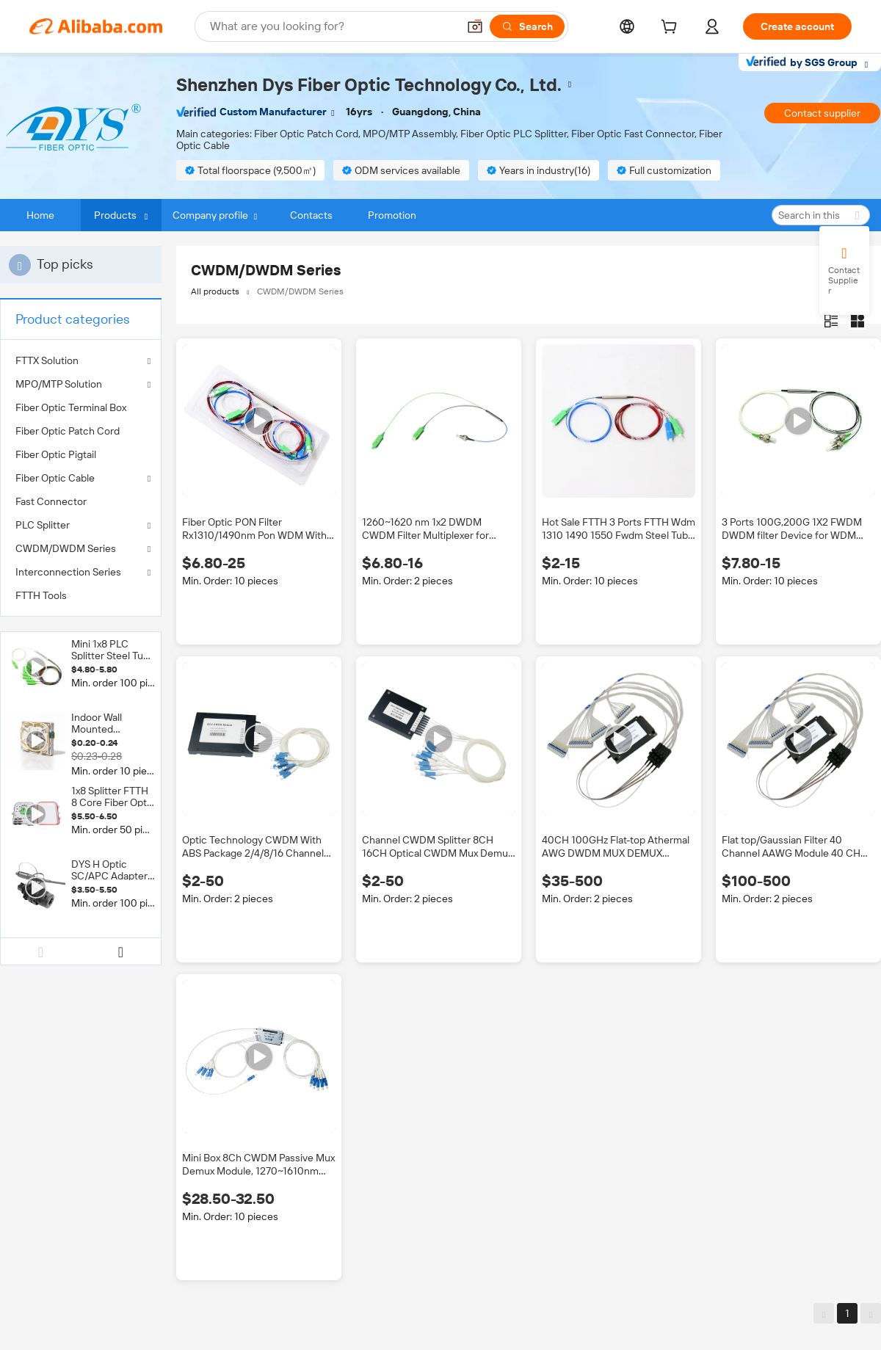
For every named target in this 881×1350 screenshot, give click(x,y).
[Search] (527, 26)
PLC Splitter (42, 525)
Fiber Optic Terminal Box (70, 407)
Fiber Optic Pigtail (55, 454)
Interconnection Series (68, 572)
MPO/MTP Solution (58, 384)
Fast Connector (51, 501)
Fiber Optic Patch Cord (67, 431)
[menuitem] (81, 407)
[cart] (672, 29)
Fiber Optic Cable (55, 478)
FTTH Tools (41, 595)
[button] (475, 26)
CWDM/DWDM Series (65, 548)
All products (215, 291)
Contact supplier (822, 113)
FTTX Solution (47, 360)
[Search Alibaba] (332, 26)
